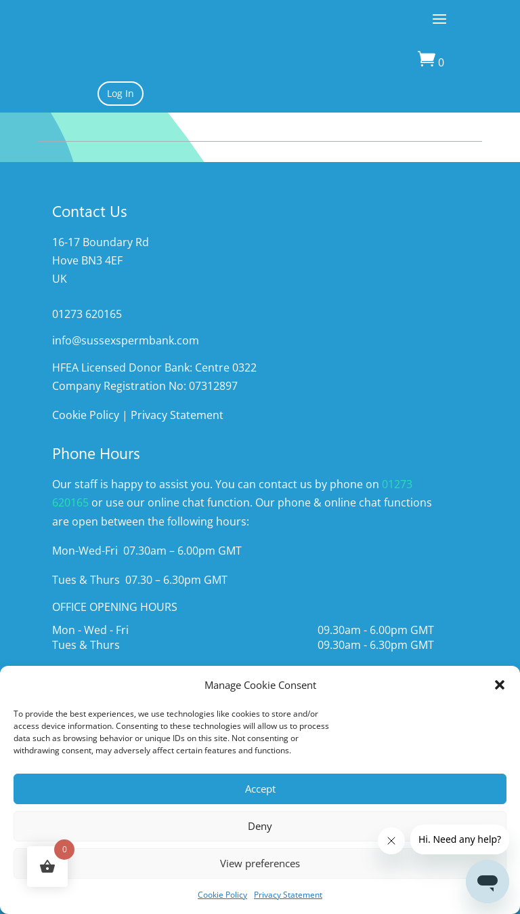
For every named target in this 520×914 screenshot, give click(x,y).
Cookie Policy (222, 894)
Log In (120, 93)
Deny (260, 826)
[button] (499, 685)
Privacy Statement (288, 894)
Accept (260, 788)
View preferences (260, 863)
